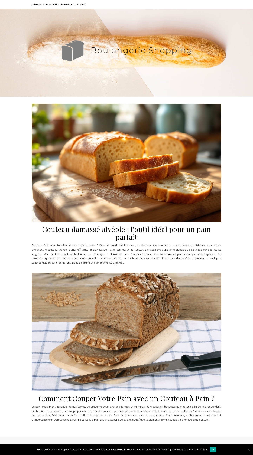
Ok (213, 449)
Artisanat (52, 4)
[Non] (248, 449)
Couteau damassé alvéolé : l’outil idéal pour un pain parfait (126, 232)
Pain (83, 4)
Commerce (38, 4)
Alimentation (69, 4)
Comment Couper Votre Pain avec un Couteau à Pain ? (126, 398)
